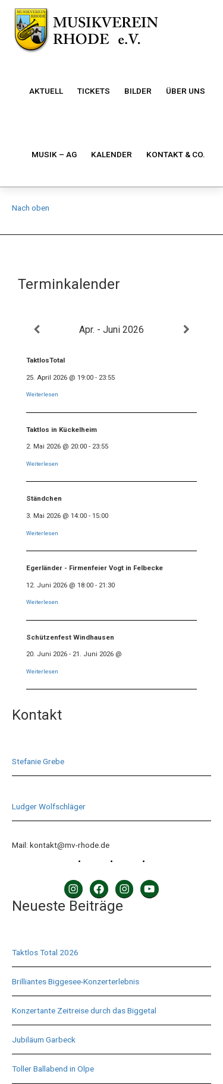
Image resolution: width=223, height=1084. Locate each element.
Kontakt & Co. (175, 154)
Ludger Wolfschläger (49, 806)
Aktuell (46, 91)
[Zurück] (36, 330)
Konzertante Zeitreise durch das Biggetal (84, 1010)
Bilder (138, 91)
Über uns (185, 91)
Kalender (111, 154)
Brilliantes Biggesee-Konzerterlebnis (75, 981)
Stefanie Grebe (38, 761)
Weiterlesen (42, 394)
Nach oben (30, 207)
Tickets (93, 91)
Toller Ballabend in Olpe (53, 1068)
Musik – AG (54, 154)
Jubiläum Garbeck (44, 1039)
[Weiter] (186, 330)
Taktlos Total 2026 (45, 952)
